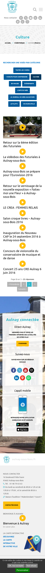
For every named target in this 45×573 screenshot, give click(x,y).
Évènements (29, 84)
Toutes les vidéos (22, 70)
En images (15, 84)
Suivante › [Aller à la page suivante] (22, 289)
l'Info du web (22, 90)
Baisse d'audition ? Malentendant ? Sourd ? (24, 497)
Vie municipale (29, 104)
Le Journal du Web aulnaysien (22, 97)
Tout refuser (31, 566)
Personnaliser (22, 570)
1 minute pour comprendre (16, 77)
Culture (36, 77)
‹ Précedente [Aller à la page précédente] (13, 284)
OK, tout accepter (16, 566)
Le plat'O (14, 104)
